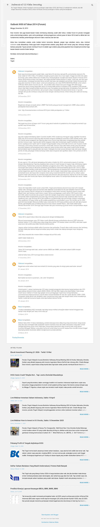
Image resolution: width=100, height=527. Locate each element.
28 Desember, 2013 (24, 241)
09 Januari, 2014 (23, 301)
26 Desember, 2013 (24, 179)
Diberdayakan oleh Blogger (50, 515)
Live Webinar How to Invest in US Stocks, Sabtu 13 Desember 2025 (37, 420)
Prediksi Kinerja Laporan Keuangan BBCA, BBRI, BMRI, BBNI (34, 489)
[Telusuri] (92, 5)
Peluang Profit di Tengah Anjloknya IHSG (26, 443)
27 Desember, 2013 (24, 208)
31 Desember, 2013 (24, 258)
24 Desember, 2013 (24, 96)
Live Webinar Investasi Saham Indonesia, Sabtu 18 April (32, 398)
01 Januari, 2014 (23, 269)
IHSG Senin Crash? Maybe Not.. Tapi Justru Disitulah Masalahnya (36, 375)
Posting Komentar (18, 337)
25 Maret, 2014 (23, 314)
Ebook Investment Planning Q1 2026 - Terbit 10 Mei (30, 352)
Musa (20, 307)
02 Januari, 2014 (23, 281)
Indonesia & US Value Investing (26, 4)
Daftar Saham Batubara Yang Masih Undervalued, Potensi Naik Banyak (38, 466)
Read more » (85, 369)
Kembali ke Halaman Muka (50, 522)
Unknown (21, 71)
